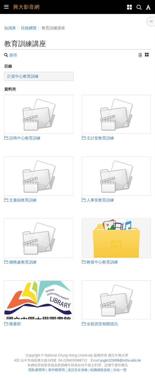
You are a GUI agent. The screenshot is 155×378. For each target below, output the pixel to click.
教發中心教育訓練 (100, 262)
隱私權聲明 (36, 370)
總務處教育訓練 (20, 262)
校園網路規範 (100, 370)
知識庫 (10, 28)
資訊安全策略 (78, 370)
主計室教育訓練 (98, 138)
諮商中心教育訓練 (22, 138)
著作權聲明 (56, 370)
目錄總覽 (29, 28)
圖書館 (12, 324)
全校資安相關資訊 (100, 324)
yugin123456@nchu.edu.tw (120, 360)
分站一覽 (120, 370)
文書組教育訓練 (20, 200)
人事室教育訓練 (98, 200)
